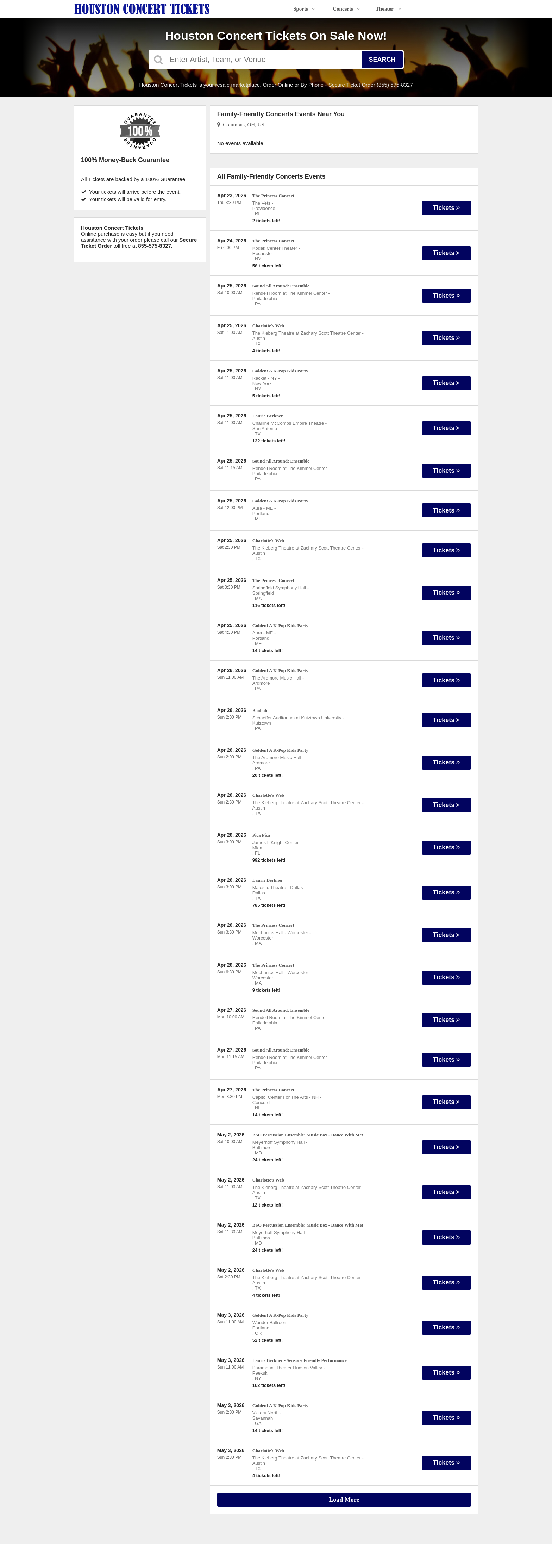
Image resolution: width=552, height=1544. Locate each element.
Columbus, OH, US (240, 125)
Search (382, 59)
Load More (344, 1499)
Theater (389, 9)
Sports (304, 9)
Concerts (346, 9)
